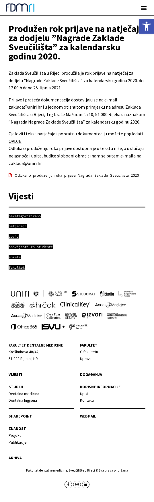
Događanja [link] (91, 374)
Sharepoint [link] (20, 416)
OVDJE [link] (15, 141)
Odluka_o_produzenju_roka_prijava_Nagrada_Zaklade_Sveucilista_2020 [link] (77, 175)
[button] (143, 7)
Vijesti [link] (15, 374)
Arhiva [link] (15, 457)
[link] (146, 26)
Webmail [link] (88, 416)
